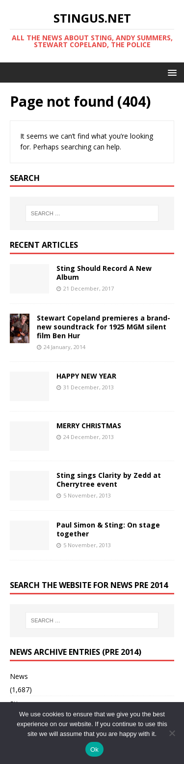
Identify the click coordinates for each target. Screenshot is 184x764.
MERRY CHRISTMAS (88, 425)
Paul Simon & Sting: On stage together (108, 529)
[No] (172, 733)
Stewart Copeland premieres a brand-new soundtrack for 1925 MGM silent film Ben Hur (103, 326)
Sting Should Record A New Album (104, 273)
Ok (94, 749)
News (19, 676)
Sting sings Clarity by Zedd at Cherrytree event (108, 479)
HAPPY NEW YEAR (86, 376)
